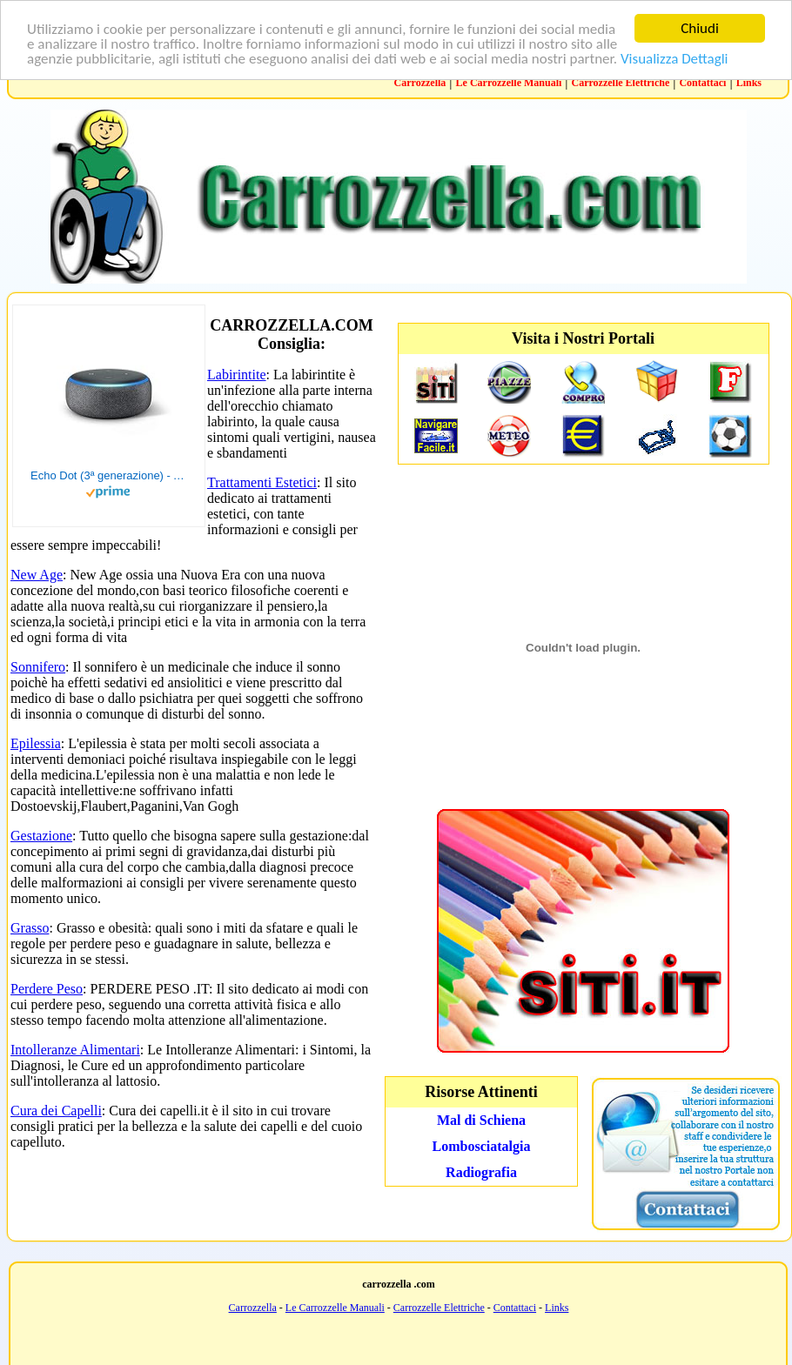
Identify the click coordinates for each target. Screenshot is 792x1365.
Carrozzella (420, 83)
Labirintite (236, 374)
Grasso (29, 927)
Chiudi (700, 28)
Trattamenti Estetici (262, 482)
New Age (36, 574)
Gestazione (41, 835)
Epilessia (35, 743)
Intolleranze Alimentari (75, 1049)
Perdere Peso (46, 988)
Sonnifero (37, 666)
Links (749, 83)
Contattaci (702, 83)
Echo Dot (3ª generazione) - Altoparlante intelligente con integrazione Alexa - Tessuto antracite (108, 475)
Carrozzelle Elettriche (621, 83)
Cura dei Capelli (56, 1110)
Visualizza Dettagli (674, 59)
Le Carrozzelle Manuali (509, 83)
